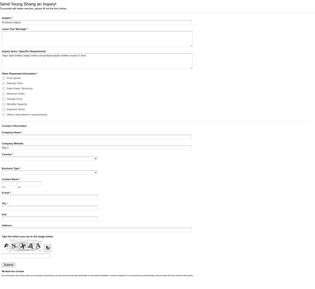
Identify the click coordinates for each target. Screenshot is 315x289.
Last (19, 187)
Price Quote (14, 78)
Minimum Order (16, 93)
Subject (7, 18)
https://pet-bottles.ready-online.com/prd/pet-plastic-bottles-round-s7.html (97, 61)
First (3, 187)
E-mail (6, 193)
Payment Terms (16, 109)
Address (7, 225)
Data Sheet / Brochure (20, 88)
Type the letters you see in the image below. (27, 236)
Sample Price (14, 98)
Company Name (12, 133)
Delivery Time (15, 83)
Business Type (11, 169)
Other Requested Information (20, 74)
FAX (4, 214)
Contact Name (11, 180)
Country (7, 155)
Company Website (12, 143)
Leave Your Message (15, 29)
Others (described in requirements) (27, 114)
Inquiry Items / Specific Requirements (24, 51)
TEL (5, 204)
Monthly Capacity (17, 104)
